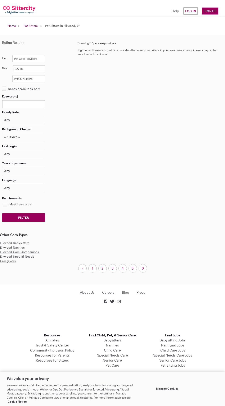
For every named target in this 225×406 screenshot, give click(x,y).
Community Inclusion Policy (52, 350)
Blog (125, 292)
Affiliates (52, 340)
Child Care (112, 350)
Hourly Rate (10, 112)
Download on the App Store (112, 319)
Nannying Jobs (172, 345)
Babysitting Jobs (173, 340)
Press (141, 292)
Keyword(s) (10, 96)
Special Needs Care (112, 355)
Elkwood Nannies (12, 247)
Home (12, 25)
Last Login (9, 146)
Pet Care (112, 365)
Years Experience (14, 163)
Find (4, 58)
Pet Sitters (30, 25)
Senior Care (112, 360)
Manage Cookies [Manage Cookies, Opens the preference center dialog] (167, 388)
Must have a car (20, 204)
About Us (87, 292)
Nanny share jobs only (24, 89)
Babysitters (112, 340)
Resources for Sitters (52, 360)
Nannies (112, 345)
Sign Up (210, 11)
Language (9, 180)
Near (5, 68)
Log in (190, 11)
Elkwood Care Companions (19, 252)
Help (175, 11)
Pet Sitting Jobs (173, 365)
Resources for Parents (52, 355)
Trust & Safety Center (52, 345)
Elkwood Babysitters (15, 243)
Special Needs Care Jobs (172, 355)
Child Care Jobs (172, 350)
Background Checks (16, 129)
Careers (108, 292)
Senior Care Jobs (172, 360)
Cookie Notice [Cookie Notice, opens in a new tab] (17, 401)
